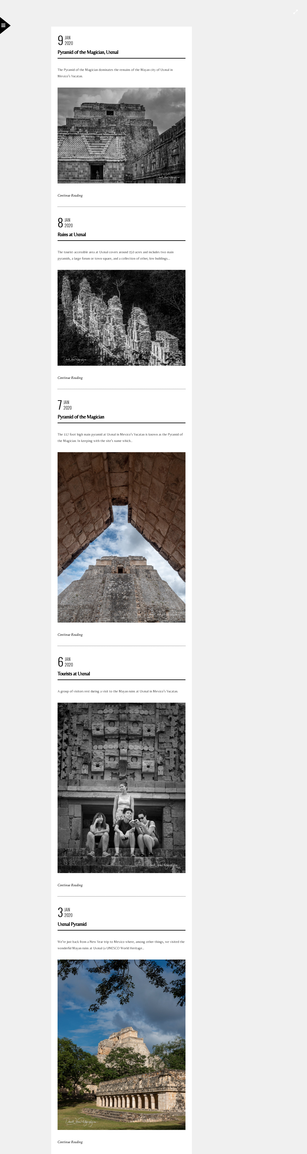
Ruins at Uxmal (72, 234)
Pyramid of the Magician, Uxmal (88, 52)
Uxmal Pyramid (72, 924)
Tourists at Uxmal (74, 673)
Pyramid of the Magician (81, 417)
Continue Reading (70, 195)
